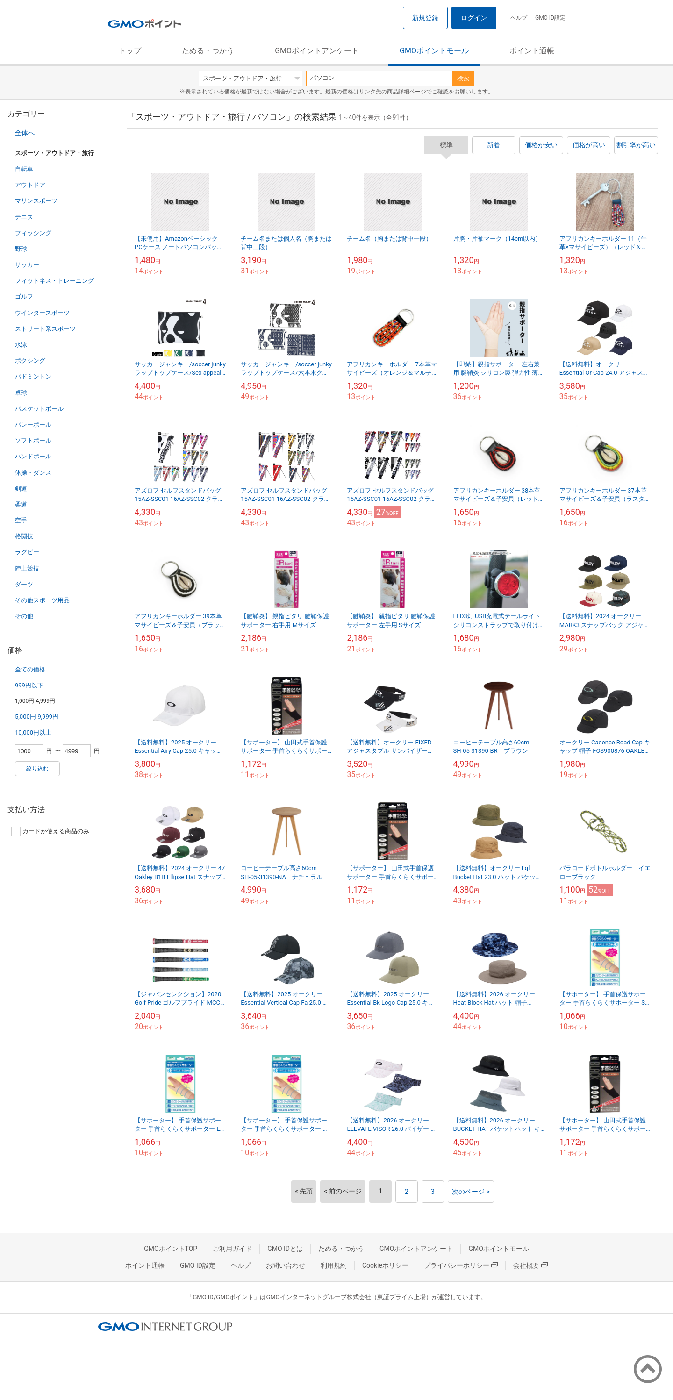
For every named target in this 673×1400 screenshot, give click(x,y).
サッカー (27, 264)
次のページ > (471, 1191)
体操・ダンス (33, 472)
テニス (24, 217)
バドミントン (33, 376)
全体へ (25, 132)
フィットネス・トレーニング (54, 280)
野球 (21, 248)
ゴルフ (24, 296)
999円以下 (29, 685)
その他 (24, 616)
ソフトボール (33, 440)
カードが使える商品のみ (50, 831)
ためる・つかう (208, 50)
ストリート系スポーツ (45, 328)
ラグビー (27, 552)
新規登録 (425, 17)
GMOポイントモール (434, 50)
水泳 (21, 344)
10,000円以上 (33, 732)
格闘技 (24, 536)
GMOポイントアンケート (317, 50)
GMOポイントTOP (170, 1248)
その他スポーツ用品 (42, 600)
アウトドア (30, 184)
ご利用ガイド (232, 1248)
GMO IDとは (285, 1248)
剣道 (21, 488)
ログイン (474, 17)
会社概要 (530, 1265)
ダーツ (24, 584)
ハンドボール (33, 456)
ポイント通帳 (531, 50)
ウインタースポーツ (42, 312)
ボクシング (30, 360)
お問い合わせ (285, 1265)
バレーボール (33, 424)
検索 (463, 78)
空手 (21, 520)
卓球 (21, 392)
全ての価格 (30, 669)
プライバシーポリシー (461, 1265)
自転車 (24, 168)
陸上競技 (27, 568)
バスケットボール (39, 408)
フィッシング (33, 232)
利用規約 (334, 1265)
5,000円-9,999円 (36, 716)
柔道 (21, 504)
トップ (130, 50)
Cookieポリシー (385, 1265)
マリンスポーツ (36, 200)
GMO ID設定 (550, 17)
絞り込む (37, 768)
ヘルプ (518, 17)
